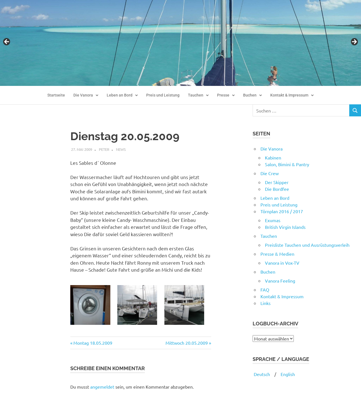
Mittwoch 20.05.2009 (187, 343)
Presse (226, 95)
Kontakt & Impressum (292, 95)
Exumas (272, 220)
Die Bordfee (277, 189)
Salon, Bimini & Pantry (287, 164)
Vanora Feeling (280, 280)
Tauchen (198, 95)
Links (265, 303)
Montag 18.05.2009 (92, 343)
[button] (86, 95)
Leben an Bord (122, 95)
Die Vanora (85, 95)
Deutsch (261, 374)
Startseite (56, 95)
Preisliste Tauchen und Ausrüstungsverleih (307, 245)
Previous (7, 42)
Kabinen (273, 157)
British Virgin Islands (285, 227)
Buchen (252, 95)
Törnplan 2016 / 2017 (281, 211)
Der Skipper (276, 182)
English (288, 374)
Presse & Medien (277, 254)
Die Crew (269, 173)
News (121, 149)
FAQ (264, 289)
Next (354, 42)
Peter (104, 149)
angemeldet (102, 386)
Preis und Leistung (163, 95)
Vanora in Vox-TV (282, 263)
